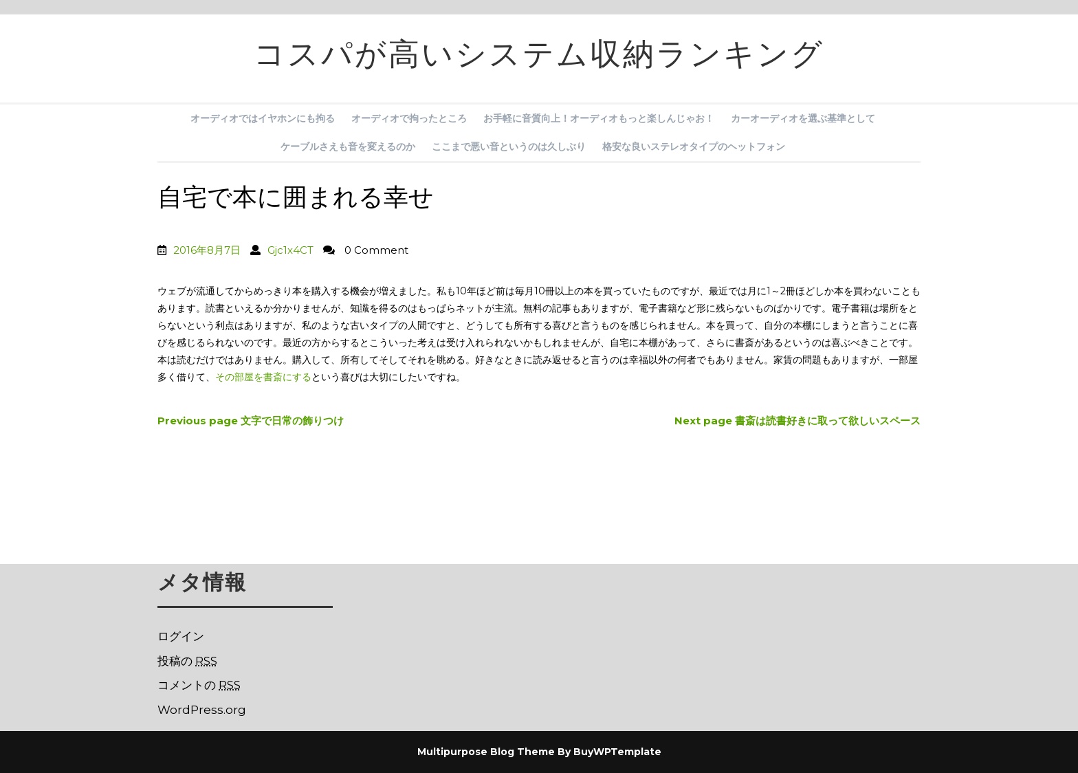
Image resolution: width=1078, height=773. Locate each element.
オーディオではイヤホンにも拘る (262, 118)
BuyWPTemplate (617, 751)
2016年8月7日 (207, 250)
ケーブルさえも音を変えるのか (347, 146)
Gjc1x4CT (290, 250)
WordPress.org (201, 710)
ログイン (180, 636)
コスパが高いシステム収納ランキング (539, 58)
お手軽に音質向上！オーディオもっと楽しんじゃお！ (598, 118)
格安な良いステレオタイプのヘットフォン (693, 146)
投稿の (187, 661)
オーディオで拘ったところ (409, 118)
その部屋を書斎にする (263, 377)
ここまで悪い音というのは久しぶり (509, 146)
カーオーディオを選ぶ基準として (803, 118)
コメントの (199, 685)
